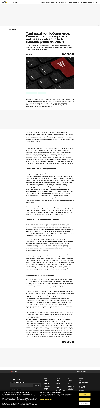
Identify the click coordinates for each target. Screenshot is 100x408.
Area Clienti (70, 389)
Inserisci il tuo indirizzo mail (17, 382)
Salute (70, 2)
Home (10, 29)
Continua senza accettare (84, 399)
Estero (48, 2)
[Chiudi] (98, 399)
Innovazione (64, 2)
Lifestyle (80, 2)
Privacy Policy (71, 388)
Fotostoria (58, 382)
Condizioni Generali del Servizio (16, 389)
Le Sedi (69, 382)
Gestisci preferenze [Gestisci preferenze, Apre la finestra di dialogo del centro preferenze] (85, 403)
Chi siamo (70, 380)
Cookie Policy (71, 386)
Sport (96, 2)
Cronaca (43, 2)
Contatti (69, 385)
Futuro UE (58, 389)
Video (57, 380)
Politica (58, 2)
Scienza (75, 2)
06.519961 (83, 387)
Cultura (85, 2)
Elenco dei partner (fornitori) (46, 399)
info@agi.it (81, 390)
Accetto (84, 394)
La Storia (70, 383)
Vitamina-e (58, 387)
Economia (53, 2)
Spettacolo (91, 2)
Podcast (58, 383)
